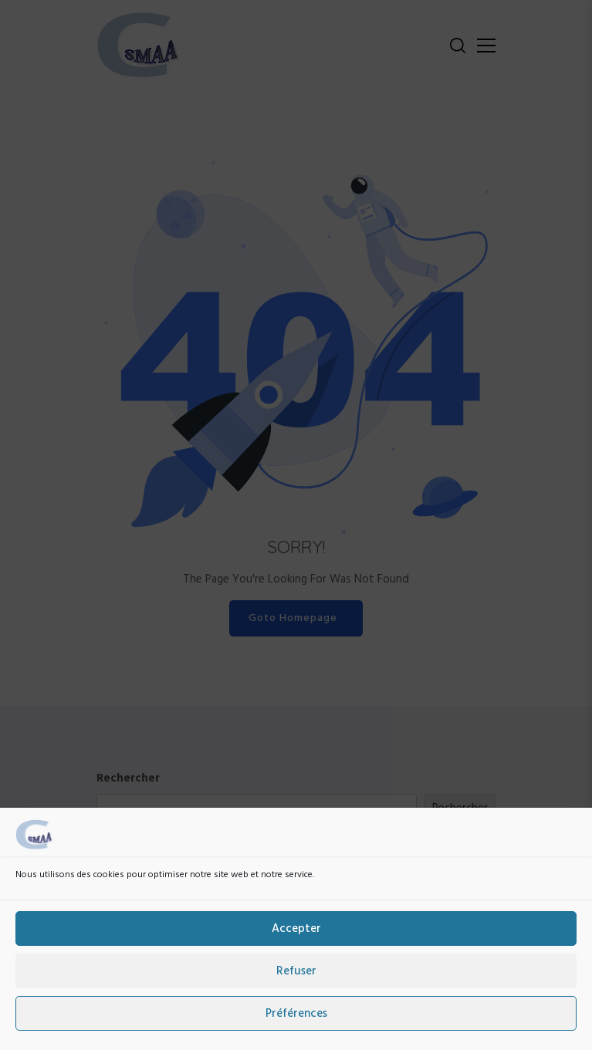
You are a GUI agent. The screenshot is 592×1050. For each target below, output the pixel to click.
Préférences (296, 1024)
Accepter (296, 939)
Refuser (296, 981)
